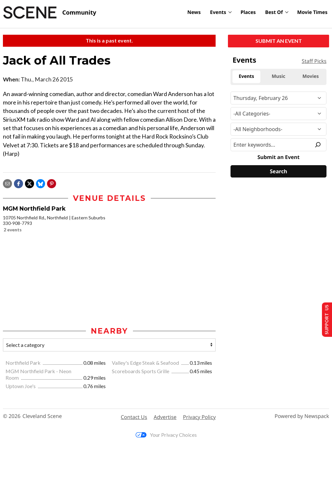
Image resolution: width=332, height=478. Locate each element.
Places (248, 12)
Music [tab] (278, 76)
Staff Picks (314, 61)
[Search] (278, 171)
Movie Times (312, 12)
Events (218, 12)
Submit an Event (278, 41)
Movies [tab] (310, 76)
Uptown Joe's (21, 387)
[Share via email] (7, 183)
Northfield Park (24, 363)
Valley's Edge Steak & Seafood (146, 363)
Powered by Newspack (302, 416)
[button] (51, 183)
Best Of (274, 12)
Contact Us (134, 417)
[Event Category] (278, 113)
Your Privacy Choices (166, 435)
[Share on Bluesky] (40, 183)
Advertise (165, 417)
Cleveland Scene (42, 416)
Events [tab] (246, 76)
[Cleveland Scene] (50, 13)
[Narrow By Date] (278, 98)
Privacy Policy (199, 417)
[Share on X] (29, 183)
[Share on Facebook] (18, 183)
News (194, 12)
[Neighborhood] (278, 129)
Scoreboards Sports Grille (141, 371)
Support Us (324, 319)
